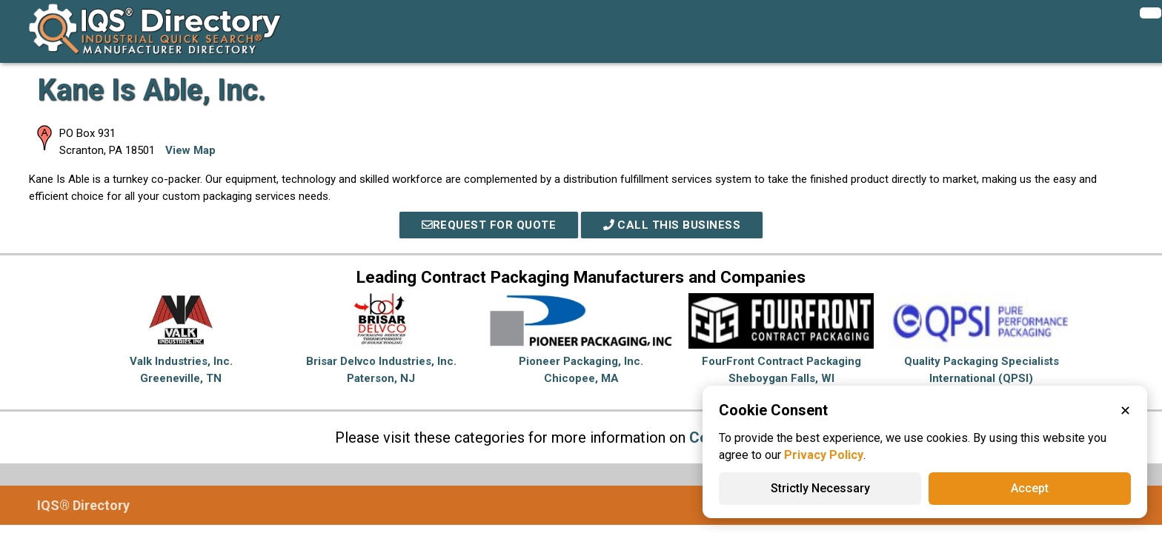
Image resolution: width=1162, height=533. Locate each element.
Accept (1030, 488)
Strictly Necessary (820, 488)
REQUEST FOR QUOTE (489, 225)
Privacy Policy (823, 455)
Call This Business (672, 225)
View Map (190, 150)
